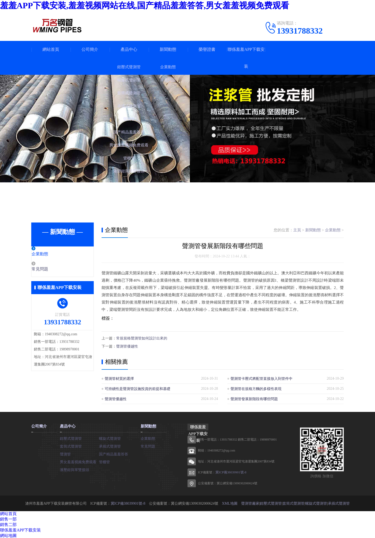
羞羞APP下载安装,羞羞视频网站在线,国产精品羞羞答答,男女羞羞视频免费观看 (144, 5)
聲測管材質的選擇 (119, 378)
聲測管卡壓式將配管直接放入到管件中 (261, 378)
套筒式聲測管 (71, 445)
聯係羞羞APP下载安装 (246, 58)
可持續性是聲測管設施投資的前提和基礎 (137, 388)
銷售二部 (8, 524)
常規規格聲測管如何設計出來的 (141, 338)
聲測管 (65, 453)
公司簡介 (90, 49)
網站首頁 (50, 49)
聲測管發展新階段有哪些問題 (254, 398)
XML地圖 (229, 503)
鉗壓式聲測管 (71, 438)
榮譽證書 (207, 49)
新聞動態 (168, 49)
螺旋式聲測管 (110, 438)
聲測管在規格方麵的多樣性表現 (256, 388)
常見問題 (51, 270)
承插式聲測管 (110, 445)
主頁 (297, 230)
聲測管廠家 (250, 503)
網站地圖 (8, 535)
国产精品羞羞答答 (113, 453)
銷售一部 (8, 518)
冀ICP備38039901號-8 (230, 472)
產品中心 (129, 49)
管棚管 (104, 461)
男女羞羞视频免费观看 (78, 461)
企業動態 (51, 254)
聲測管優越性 (127, 346)
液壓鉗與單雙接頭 (74, 469)
